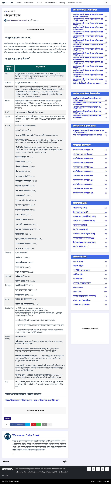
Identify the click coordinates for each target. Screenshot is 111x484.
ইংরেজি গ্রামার (90, 262)
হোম (5, 11)
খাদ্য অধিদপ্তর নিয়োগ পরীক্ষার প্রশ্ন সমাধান (90, 135)
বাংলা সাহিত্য (11, 11)
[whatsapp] (38, 424)
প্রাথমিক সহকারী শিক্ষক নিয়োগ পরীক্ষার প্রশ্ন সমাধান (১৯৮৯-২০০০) (90, 15)
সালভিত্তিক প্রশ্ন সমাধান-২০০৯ (90, 163)
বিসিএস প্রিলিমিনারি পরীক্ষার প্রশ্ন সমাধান (90, 83)
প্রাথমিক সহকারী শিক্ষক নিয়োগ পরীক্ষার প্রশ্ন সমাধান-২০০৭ (90, 33)
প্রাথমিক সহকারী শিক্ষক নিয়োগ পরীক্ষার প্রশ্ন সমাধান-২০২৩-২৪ (90, 80)
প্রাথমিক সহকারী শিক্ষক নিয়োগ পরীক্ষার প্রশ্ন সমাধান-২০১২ (90, 50)
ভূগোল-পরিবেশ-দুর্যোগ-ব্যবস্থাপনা (90, 296)
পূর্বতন (65, 462)
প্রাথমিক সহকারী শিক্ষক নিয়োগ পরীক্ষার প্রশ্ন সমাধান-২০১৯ (90, 71)
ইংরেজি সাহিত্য (90, 266)
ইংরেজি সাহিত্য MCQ (90, 247)
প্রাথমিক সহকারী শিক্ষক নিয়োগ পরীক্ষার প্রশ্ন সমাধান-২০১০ (90, 41)
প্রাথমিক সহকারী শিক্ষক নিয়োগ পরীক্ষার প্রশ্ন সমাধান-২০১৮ (90, 67)
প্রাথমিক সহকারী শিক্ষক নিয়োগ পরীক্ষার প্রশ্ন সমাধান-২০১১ (90, 45)
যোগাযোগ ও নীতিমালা (74, 2)
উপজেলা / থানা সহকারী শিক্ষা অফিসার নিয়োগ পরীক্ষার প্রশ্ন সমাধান (90, 131)
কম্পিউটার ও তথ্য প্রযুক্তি (90, 270)
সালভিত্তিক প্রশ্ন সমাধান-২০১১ (90, 171)
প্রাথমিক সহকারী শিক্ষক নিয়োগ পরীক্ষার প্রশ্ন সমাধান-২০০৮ (90, 37)
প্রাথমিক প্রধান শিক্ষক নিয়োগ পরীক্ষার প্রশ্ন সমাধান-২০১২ (90, 116)
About (100, 481)
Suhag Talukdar (14, 481)
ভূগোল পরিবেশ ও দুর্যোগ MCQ (90, 238)
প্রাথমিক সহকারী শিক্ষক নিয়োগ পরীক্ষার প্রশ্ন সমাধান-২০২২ (90, 76)
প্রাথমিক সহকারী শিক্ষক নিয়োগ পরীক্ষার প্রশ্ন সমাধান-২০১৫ (90, 63)
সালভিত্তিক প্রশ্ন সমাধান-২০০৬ (90, 150)
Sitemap (62, 2)
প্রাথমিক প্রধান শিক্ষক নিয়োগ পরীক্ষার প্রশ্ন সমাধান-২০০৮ (90, 108)
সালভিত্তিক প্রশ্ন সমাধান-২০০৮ (90, 158)
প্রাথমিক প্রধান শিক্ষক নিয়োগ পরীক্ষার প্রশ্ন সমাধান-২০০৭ (90, 103)
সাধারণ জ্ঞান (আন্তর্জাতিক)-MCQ (90, 216)
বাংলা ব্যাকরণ (90, 287)
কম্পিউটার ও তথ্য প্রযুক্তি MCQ (90, 234)
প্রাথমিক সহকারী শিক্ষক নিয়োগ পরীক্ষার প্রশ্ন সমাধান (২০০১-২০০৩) (90, 20)
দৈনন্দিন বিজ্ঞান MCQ (90, 212)
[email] (44, 424)
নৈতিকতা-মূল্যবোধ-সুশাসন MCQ (90, 242)
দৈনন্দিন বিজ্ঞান (90, 279)
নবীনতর (6, 462)
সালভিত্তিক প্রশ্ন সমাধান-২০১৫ (90, 189)
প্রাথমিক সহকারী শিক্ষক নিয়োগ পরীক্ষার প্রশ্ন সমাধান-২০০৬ (90, 28)
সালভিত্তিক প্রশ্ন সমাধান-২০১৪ (90, 184)
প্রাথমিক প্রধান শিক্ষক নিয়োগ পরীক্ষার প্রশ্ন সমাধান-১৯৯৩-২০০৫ (90, 99)
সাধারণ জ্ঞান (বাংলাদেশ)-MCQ (90, 221)
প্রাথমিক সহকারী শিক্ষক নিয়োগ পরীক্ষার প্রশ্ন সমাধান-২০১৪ (90, 58)
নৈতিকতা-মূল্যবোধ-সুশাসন (90, 283)
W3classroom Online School (35, 29)
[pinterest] (33, 424)
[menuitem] (19, 2)
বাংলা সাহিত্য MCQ (90, 208)
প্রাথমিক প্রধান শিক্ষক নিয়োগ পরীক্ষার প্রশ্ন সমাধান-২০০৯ (90, 112)
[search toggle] (106, 2)
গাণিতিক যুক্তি (90, 274)
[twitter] (27, 424)
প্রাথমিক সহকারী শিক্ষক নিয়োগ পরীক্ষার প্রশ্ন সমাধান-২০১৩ (90, 54)
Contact (106, 481)
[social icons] (89, 469)
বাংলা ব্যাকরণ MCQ (90, 225)
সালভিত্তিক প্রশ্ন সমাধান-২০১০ (90, 167)
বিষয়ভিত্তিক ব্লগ (28, 2)
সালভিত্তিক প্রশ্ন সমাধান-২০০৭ (90, 154)
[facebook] (17, 424)
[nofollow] (49, 424)
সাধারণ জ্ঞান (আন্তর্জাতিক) (90, 300)
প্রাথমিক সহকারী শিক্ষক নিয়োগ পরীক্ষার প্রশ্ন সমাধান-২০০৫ (90, 24)
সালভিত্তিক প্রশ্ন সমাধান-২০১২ (90, 176)
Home (19, 2)
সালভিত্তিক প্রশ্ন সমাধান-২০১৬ (90, 193)
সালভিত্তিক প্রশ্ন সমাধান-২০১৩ (90, 180)
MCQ (39, 2)
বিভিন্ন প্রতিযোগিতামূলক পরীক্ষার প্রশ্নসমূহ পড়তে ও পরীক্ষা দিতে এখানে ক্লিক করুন (32, 400)
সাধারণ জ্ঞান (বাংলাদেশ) (90, 305)
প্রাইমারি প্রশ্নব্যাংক (50, 2)
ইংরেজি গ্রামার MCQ (90, 229)
